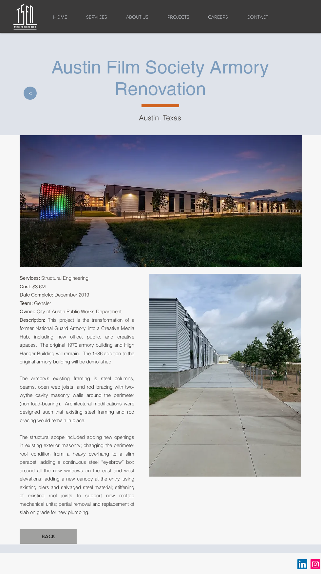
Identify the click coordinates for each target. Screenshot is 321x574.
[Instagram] (315, 564)
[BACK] (48, 536)
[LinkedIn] (302, 564)
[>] (30, 93)
